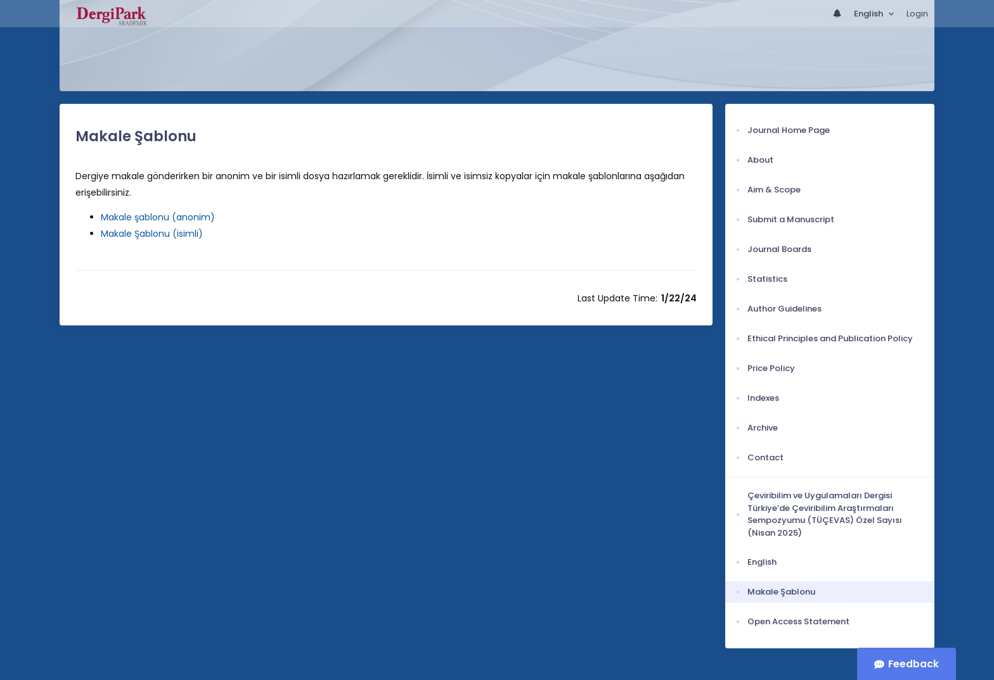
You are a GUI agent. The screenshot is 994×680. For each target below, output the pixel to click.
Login (917, 14)
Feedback (913, 664)
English (869, 14)
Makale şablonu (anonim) (158, 217)
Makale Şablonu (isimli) (152, 233)
